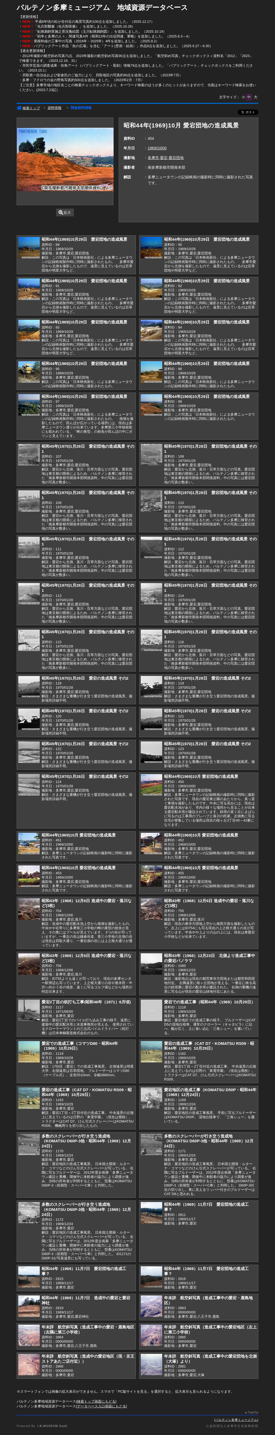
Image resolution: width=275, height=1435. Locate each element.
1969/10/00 (157, 148)
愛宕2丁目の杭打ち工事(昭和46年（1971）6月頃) (86, 1002)
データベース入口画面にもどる (101, 1406)
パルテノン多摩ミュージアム (236, 1419)
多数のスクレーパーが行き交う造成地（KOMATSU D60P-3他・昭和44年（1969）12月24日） (86, 1141)
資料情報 (54, 108)
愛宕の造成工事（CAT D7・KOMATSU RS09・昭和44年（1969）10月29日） (209, 1046)
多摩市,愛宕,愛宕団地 (166, 158)
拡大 (65, 212)
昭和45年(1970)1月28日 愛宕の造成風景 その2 (85, 678)
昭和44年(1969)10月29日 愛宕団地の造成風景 (84, 239)
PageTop (253, 1412)
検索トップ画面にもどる (96, 1401)
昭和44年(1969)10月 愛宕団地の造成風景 (201, 776)
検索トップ (28, 108)
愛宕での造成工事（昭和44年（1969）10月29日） (209, 1002)
